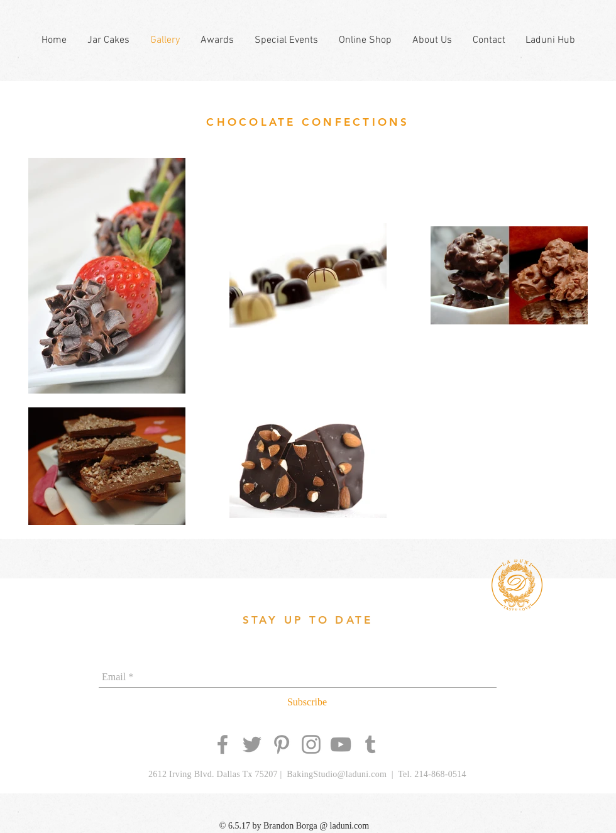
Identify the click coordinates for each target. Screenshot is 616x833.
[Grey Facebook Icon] (222, 744)
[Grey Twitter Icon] (252, 744)
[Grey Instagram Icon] (311, 744)
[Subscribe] (307, 702)
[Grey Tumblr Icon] (370, 744)
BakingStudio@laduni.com (337, 774)
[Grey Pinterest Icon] (281, 744)
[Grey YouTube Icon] (340, 744)
